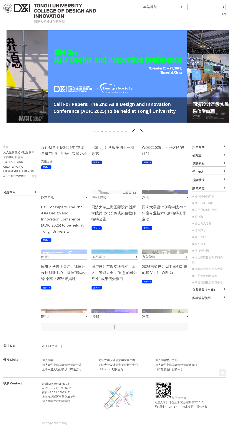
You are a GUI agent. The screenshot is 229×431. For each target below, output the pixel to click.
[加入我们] (98, 257)
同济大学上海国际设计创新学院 (61, 365)
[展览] (145, 316)
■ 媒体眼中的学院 (203, 196)
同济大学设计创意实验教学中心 (118, 365)
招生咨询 (198, 147)
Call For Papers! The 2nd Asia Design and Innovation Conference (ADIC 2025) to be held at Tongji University (62, 219)
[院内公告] (47, 197)
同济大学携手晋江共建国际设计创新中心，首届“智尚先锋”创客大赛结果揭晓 (64, 272)
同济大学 (47, 360)
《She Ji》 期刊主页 (110, 369)
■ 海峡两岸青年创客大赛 (207, 269)
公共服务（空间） (204, 290)
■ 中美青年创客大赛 (204, 276)
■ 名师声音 (199, 230)
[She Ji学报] (98, 197)
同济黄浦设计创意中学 (169, 369)
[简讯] (145, 197)
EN (224, 14)
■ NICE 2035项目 (203, 203)
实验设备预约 (201, 298)
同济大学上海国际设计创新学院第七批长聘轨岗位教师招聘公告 (113, 213)
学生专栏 (198, 172)
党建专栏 (198, 163)
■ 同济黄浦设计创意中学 (207, 282)
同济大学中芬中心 (166, 360)
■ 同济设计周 (200, 251)
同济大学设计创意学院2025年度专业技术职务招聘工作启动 (164, 213)
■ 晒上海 (197, 217)
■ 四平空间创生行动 (204, 210)
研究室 (196, 155)
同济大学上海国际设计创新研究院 (176, 365)
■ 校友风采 (199, 244)
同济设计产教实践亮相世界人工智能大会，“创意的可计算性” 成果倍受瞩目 (114, 272)
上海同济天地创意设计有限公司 (61, 369)
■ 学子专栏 (199, 237)
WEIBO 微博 (49, 346)
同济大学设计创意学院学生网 (116, 360)
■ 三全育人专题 (202, 223)
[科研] (45, 257)
